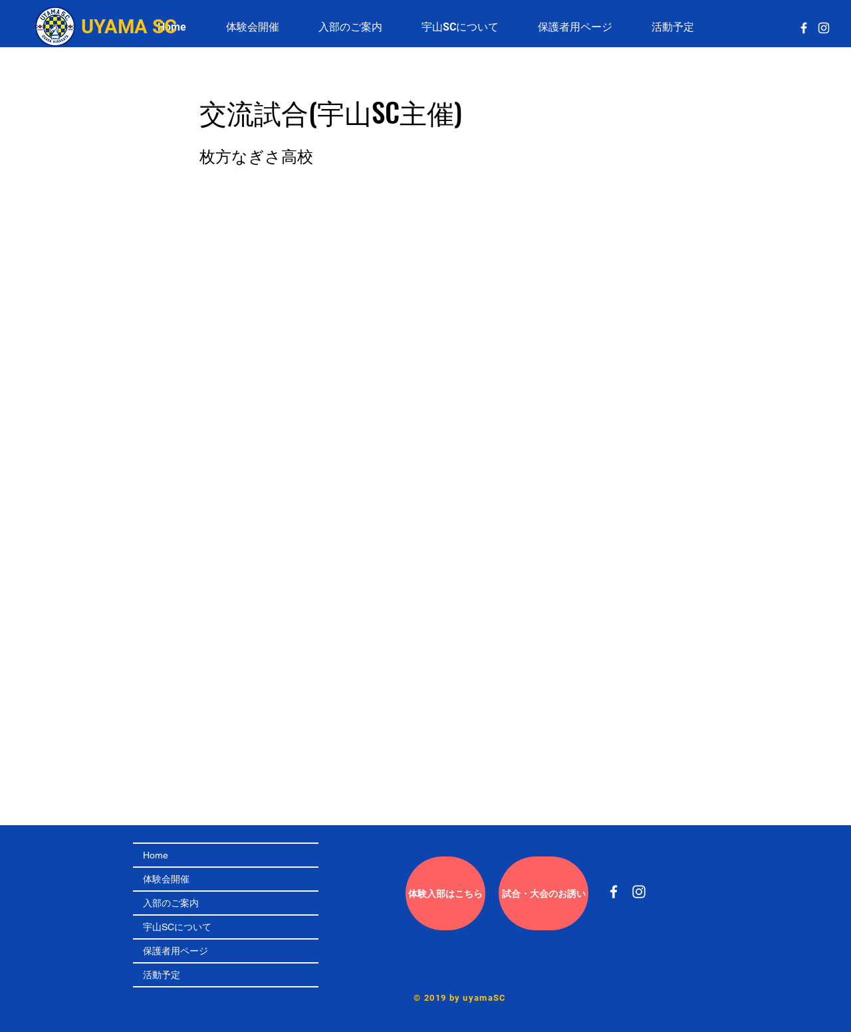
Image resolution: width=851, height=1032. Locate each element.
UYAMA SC (129, 26)
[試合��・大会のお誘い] (543, 893)
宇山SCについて (177, 927)
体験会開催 (166, 879)
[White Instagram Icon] (823, 28)
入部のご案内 (171, 903)
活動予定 (161, 974)
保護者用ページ (175, 951)
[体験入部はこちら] (445, 893)
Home (155, 855)
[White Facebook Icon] (803, 28)
